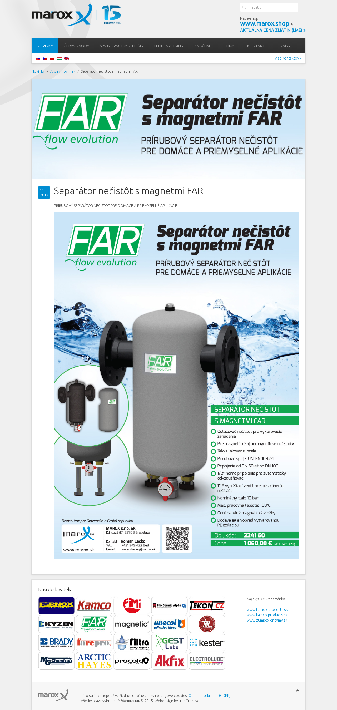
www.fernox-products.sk (267, 610)
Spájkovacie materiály (122, 45)
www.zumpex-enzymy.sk (267, 620)
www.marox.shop (264, 23)
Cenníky (283, 45)
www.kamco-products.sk (267, 615)
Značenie (203, 45)
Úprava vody (76, 45)
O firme (229, 45)
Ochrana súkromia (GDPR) (209, 695)
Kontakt (256, 45)
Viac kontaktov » (288, 58)
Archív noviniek (62, 71)
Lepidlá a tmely (169, 45)
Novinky (45, 45)
